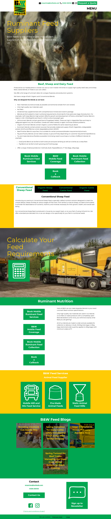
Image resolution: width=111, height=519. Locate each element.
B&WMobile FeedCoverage (55, 159)
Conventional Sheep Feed (24, 188)
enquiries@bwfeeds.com (34, 485)
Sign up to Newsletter (77, 495)
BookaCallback (55, 174)
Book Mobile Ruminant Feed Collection (79, 159)
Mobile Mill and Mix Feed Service (31, 395)
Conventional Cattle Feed (66, 189)
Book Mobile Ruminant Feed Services (31, 159)
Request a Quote (87, 3)
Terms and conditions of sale (34, 511)
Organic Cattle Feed (86, 189)
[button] (61, 9)
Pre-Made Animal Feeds (55, 395)
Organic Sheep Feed (45, 189)
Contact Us (34, 495)
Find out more (57, 517)
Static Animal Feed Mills (79, 395)
